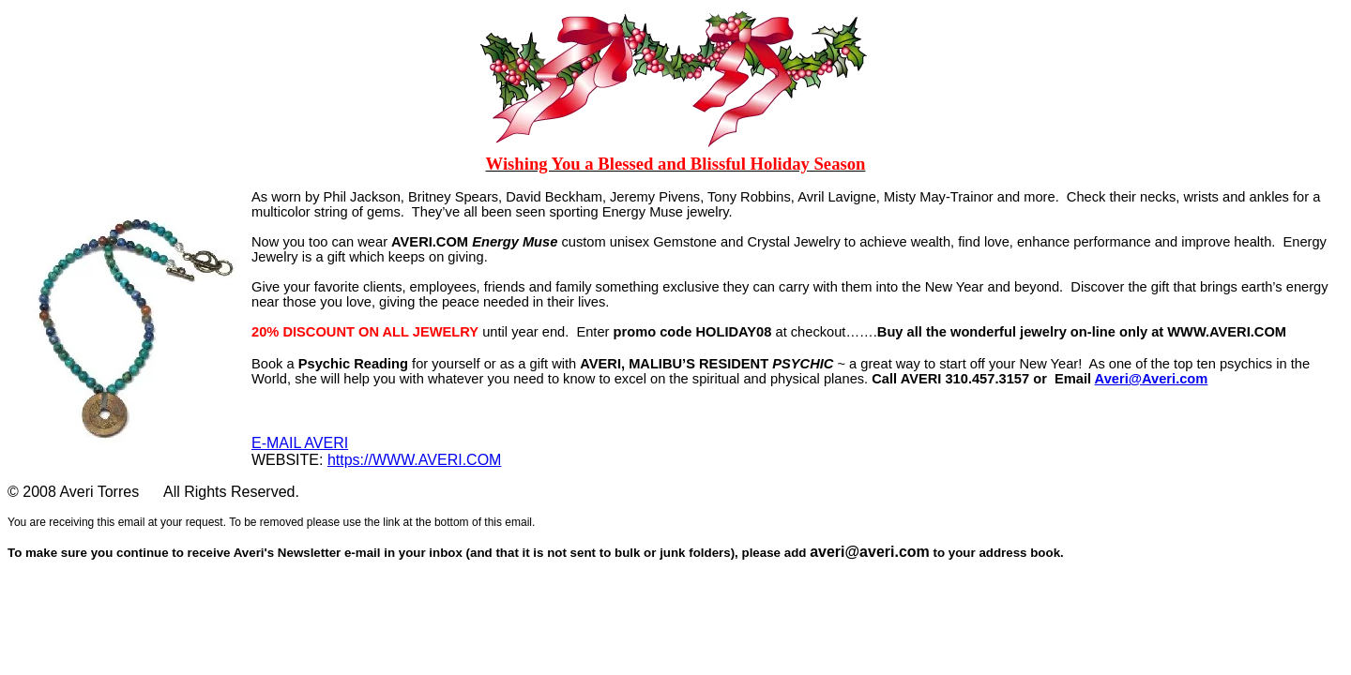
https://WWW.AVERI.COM (414, 460)
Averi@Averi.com (1151, 378)
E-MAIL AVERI (299, 443)
